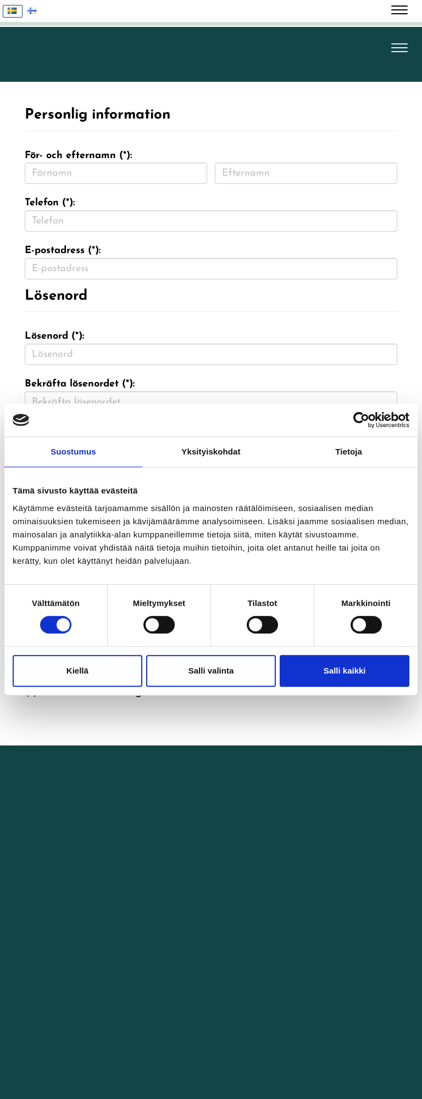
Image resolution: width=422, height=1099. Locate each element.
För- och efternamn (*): (78, 155)
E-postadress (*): (63, 250)
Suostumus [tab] (73, 451)
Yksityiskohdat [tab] (210, 451)
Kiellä (77, 670)
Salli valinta (211, 670)
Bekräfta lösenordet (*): (80, 384)
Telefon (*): (50, 203)
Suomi (34, 11)
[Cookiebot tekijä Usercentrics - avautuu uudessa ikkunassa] (361, 420)
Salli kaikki (345, 670)
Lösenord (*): (54, 336)
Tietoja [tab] (348, 451)
